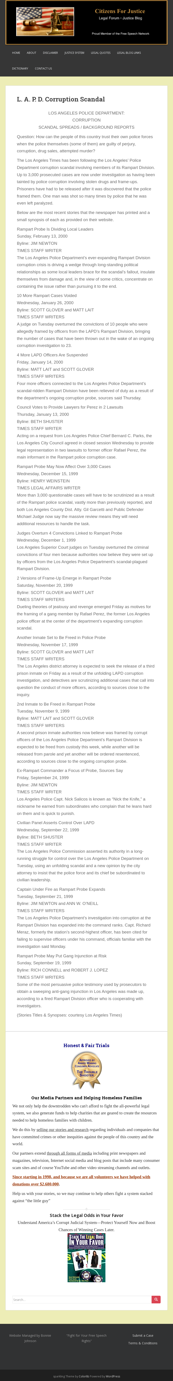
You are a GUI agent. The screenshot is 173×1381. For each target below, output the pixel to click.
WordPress (113, 1376)
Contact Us (43, 68)
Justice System (74, 53)
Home (16, 53)
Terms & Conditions (142, 1343)
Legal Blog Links (129, 53)
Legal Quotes (100, 53)
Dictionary (20, 68)
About (31, 53)
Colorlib (84, 1376)
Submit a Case (142, 1335)
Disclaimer (50, 53)
